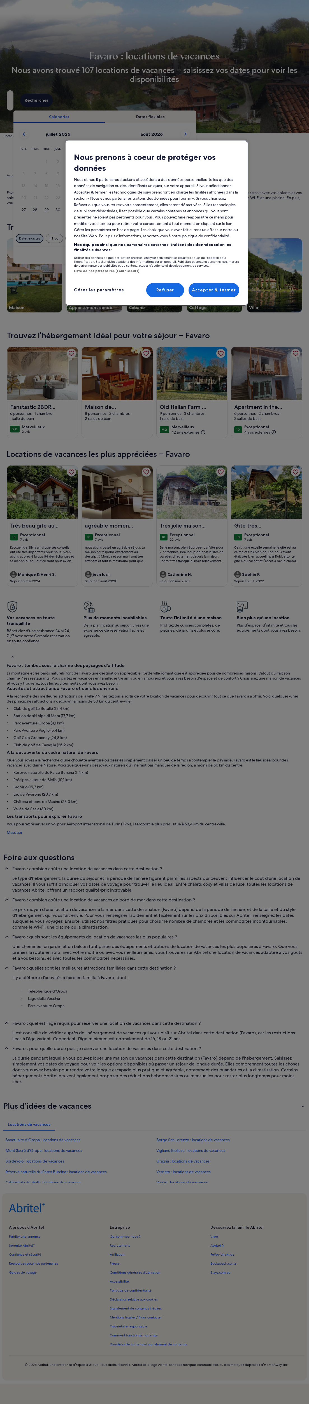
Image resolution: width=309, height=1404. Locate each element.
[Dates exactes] (112, 238)
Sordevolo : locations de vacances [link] (35, 1161)
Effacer (239, 255)
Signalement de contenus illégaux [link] (136, 1308)
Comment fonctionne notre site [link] (134, 1335)
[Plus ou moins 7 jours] (200, 238)
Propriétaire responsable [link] (128, 1326)
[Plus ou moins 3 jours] (179, 238)
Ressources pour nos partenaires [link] (33, 1263)
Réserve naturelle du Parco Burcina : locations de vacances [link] (56, 1171)
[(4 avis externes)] (260, 432)
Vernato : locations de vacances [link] (183, 1171)
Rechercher (282, 100)
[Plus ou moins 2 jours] (157, 238)
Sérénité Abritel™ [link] (22, 1245)
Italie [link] (65, 175)
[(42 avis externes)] (188, 432)
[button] (128, 161)
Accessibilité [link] (119, 1281)
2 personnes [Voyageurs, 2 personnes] (205, 102)
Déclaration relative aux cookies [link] (134, 1299)
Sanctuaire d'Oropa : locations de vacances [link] (43, 1139)
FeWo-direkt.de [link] (222, 1254)
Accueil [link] (12, 175)
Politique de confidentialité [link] (131, 1290)
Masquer (14, 832)
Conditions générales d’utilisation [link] (135, 1272)
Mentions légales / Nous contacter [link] (136, 1317)
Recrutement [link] (120, 1245)
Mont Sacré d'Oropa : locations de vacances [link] (44, 1150)
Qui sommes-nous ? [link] (125, 1236)
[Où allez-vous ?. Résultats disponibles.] (51, 100)
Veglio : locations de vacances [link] (182, 1182)
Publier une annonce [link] (25, 1236)
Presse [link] (115, 1263)
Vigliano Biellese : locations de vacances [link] (190, 1150)
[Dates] (137, 100)
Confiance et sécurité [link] (25, 1254)
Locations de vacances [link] (40, 175)
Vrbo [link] (214, 1236)
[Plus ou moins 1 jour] (136, 238)
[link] (71, 353)
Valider (264, 255)
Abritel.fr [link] (217, 1245)
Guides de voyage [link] (23, 1272)
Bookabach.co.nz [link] (223, 1263)
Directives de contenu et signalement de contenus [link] (148, 1344)
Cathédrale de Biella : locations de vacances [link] (43, 1182)
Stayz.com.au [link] (220, 1272)
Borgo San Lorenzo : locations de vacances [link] (193, 1139)
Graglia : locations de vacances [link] (183, 1161)
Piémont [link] (80, 175)
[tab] (141, 117)
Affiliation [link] (117, 1254)
